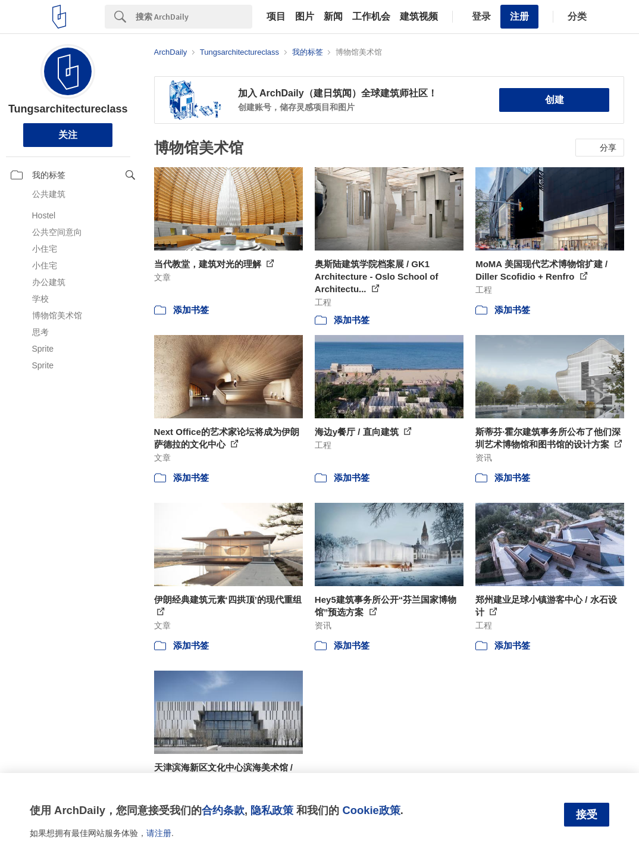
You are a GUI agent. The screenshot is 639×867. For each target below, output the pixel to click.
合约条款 (223, 810)
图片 (304, 16)
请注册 (158, 833)
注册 (519, 16)
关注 (67, 135)
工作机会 (371, 16)
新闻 (333, 16)
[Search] (194, 17)
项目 (276, 16)
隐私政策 (271, 810)
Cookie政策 (371, 810)
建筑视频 (419, 16)
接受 (586, 815)
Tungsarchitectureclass (68, 109)
